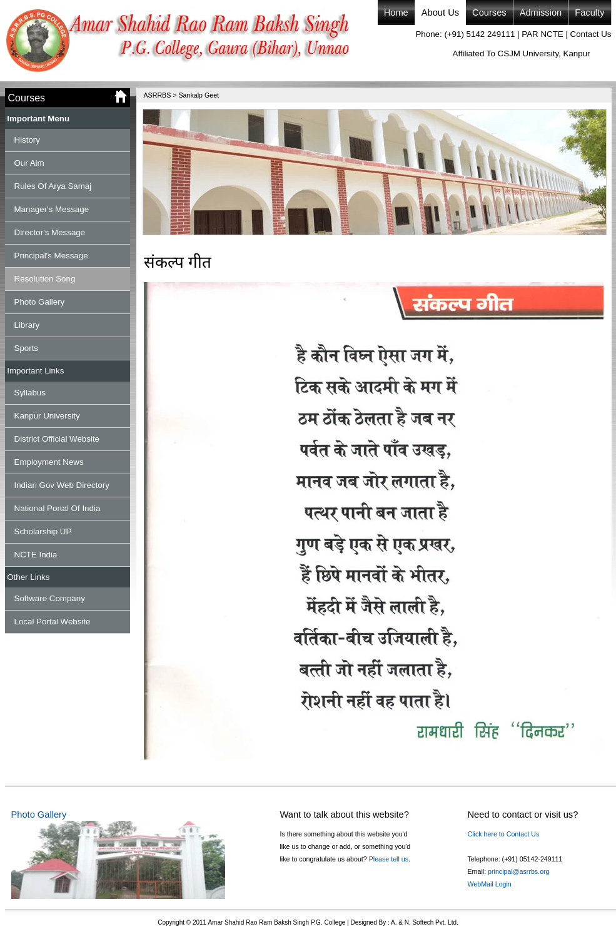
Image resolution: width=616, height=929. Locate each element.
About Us (440, 13)
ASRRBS (157, 95)
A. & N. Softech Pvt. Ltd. (424, 922)
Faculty (589, 13)
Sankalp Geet (198, 95)
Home (396, 13)
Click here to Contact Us (504, 834)
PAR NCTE (542, 34)
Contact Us (591, 34)
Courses (489, 13)
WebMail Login (490, 884)
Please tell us (388, 859)
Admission (541, 13)
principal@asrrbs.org (518, 871)
